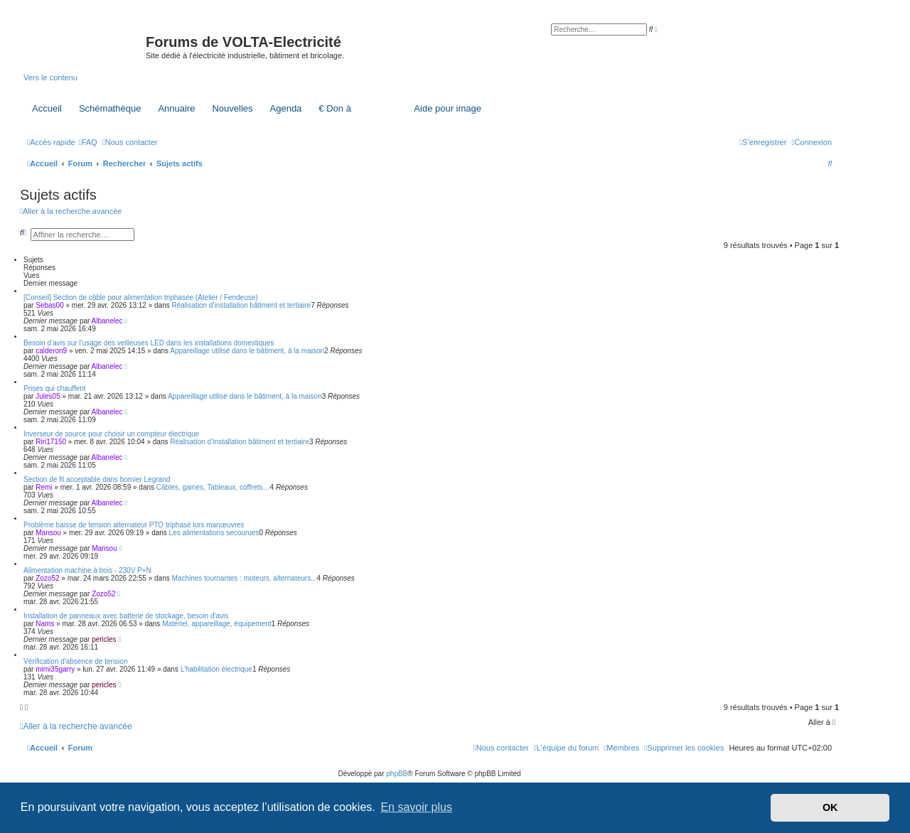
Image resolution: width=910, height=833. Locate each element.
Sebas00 (49, 305)
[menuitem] (88, 142)
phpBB (396, 774)
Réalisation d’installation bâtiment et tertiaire (241, 305)
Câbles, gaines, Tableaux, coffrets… (213, 487)
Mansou (48, 533)
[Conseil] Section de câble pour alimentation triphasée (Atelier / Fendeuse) (140, 297)
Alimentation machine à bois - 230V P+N (87, 570)
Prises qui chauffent (54, 388)
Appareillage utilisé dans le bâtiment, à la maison (247, 351)
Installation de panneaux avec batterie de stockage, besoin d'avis (125, 616)
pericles (104, 639)
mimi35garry (55, 669)
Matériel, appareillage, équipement (216, 624)
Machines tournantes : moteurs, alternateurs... (244, 578)
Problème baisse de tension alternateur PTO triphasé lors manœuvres (134, 525)
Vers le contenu (50, 77)
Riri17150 (51, 442)
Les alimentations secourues (214, 533)
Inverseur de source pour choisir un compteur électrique (111, 434)
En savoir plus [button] (416, 807)
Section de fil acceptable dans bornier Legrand (96, 479)
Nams (45, 624)
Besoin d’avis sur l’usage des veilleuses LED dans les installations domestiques (148, 343)
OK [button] (830, 807)
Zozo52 (47, 578)
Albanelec (107, 321)
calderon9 (51, 351)
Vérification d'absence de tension (75, 661)
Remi (44, 487)
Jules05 (48, 396)
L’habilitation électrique (216, 669)
